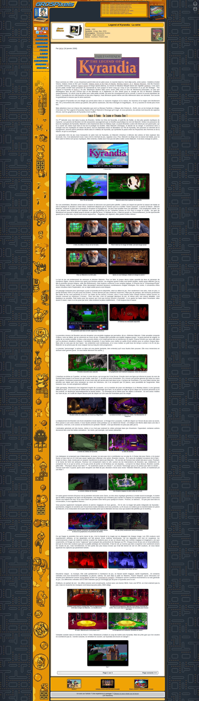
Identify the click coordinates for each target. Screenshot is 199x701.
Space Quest (83, 86)
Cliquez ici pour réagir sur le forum (126, 694)
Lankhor (147, 86)
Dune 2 (76, 90)
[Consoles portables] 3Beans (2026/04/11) (121, 4)
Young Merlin (84, 578)
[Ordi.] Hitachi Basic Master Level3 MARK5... (121, 13)
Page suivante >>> (149, 673)
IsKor (61, 48)
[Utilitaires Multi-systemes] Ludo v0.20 (119, 9)
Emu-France (135, 3)
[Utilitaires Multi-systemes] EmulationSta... (120, 6)
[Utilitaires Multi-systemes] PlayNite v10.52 (121, 7)
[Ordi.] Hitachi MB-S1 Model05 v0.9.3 (119, 12)
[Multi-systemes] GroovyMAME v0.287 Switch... (122, 10)
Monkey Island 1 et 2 (125, 84)
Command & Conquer (106, 578)
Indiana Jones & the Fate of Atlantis (102, 84)
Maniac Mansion (140, 84)
